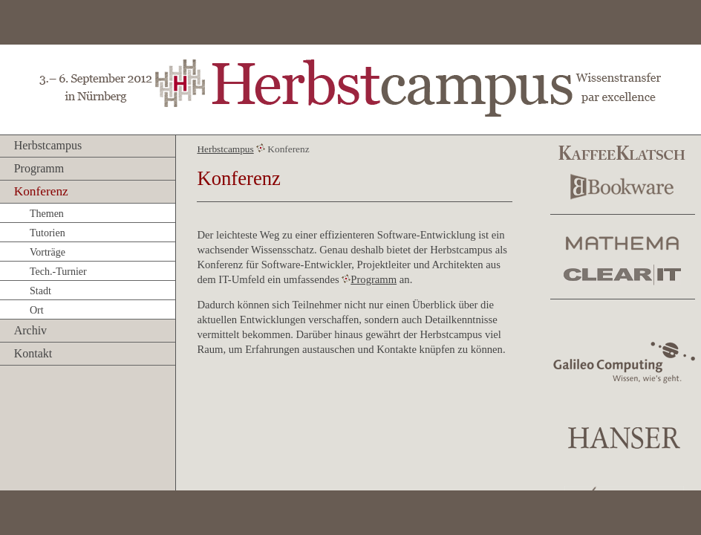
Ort (37, 310)
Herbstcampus (48, 145)
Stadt (40, 290)
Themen (47, 213)
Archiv (30, 330)
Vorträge (47, 252)
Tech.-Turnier (58, 271)
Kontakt (33, 353)
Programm (39, 168)
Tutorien (47, 233)
